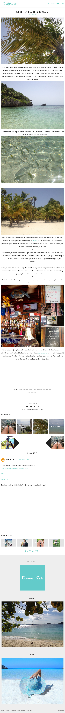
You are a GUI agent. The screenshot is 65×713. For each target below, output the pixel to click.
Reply (2, 473)
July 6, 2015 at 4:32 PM (24, 459)
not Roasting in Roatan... (24, 426)
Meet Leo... (56, 543)
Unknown (10, 459)
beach (25, 409)
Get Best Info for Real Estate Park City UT (15, 469)
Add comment (5, 479)
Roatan (36, 409)
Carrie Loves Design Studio (24, 710)
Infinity (35, 241)
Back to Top (60, 710)
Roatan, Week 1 (56, 426)
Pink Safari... (24, 543)
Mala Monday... (40, 543)
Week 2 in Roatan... (8, 426)
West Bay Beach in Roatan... (40, 426)
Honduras (31, 409)
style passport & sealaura (8, 543)
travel (41, 409)
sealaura (7, 710)
